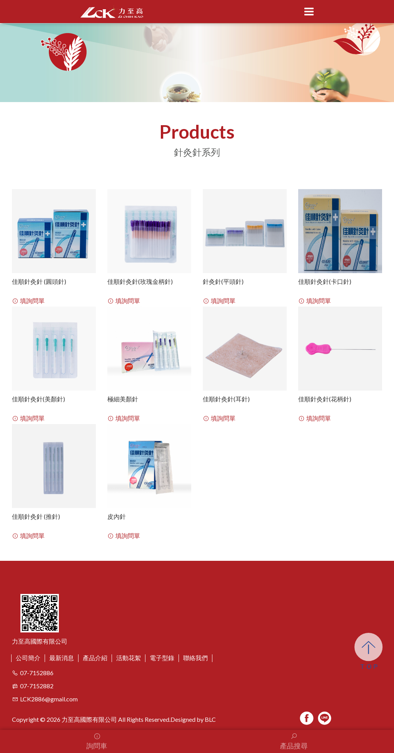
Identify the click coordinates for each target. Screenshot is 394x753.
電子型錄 (162, 657)
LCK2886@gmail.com (45, 699)
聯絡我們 (195, 657)
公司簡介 (28, 657)
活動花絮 (128, 657)
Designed (182, 719)
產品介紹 (95, 657)
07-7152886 (36, 672)
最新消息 (61, 657)
